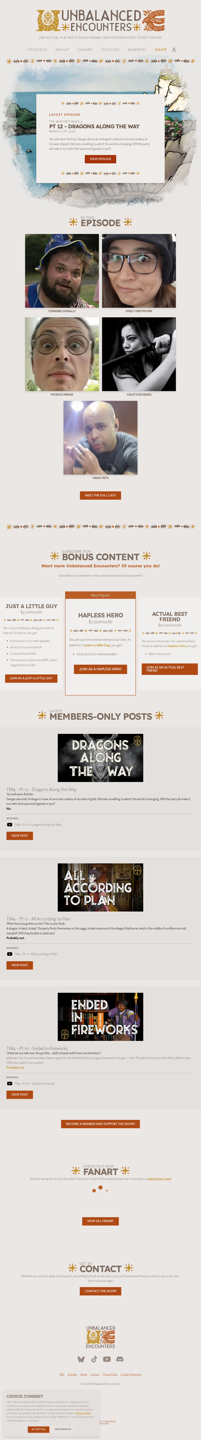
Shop (161, 49)
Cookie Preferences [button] (131, 1374)
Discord (110, 49)
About (62, 49)
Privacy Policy (110, 1374)
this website (110, 1420)
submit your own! (159, 1179)
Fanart (85, 49)
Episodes (37, 49)
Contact (95, 1374)
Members (137, 49)
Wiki (61, 1374)
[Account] (174, 50)
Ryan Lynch (104, 1423)
